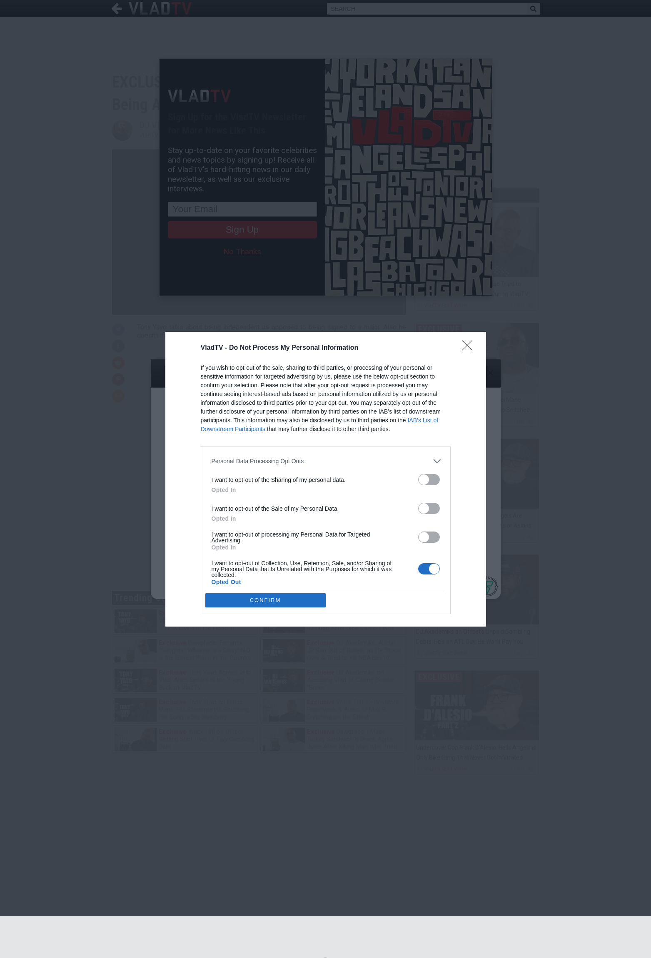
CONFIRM (265, 600)
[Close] (470, 348)
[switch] (429, 479)
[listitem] (326, 461)
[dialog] (325, 479)
